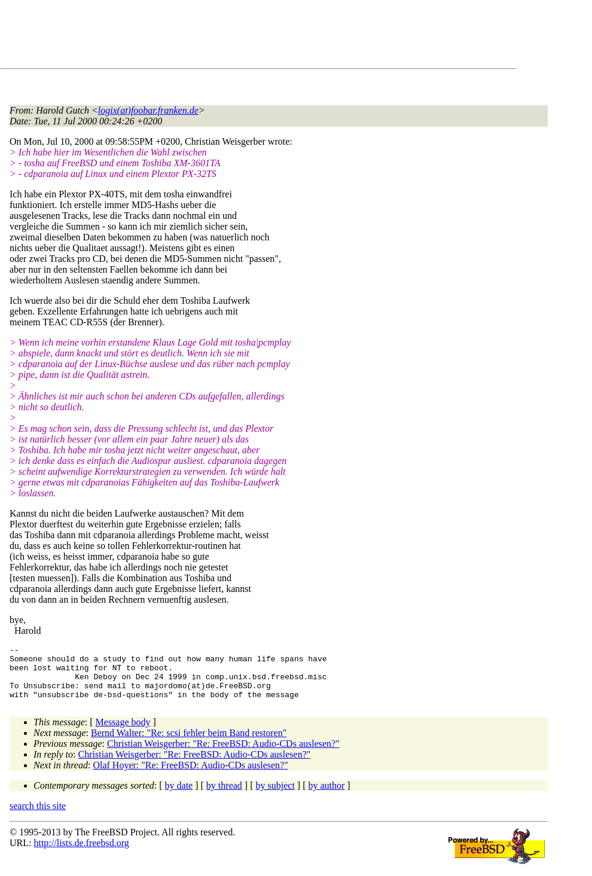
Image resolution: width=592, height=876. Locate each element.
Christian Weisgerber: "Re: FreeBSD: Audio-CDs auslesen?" (223, 754)
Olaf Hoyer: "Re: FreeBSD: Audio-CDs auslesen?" (190, 776)
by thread (224, 796)
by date (179, 796)
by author (326, 796)
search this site (38, 816)
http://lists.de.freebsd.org (81, 853)
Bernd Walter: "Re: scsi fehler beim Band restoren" (188, 743)
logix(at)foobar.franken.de (148, 110)
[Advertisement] (227, 36)
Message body (123, 733)
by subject (275, 796)
